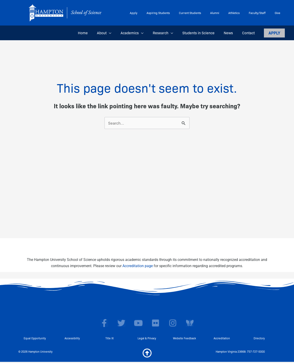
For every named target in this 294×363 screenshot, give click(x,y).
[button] (119, 33)
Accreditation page (137, 266)
